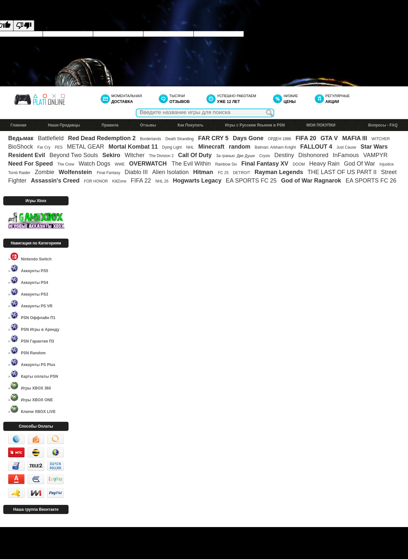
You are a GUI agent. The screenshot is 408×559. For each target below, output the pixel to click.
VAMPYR (375, 155)
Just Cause (346, 147)
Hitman (204, 172)
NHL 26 (161, 181)
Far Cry (43, 147)
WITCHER (380, 139)
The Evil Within (191, 163)
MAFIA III (354, 138)
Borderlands (150, 139)
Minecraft (211, 146)
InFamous (346, 155)
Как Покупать (190, 125)
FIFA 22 (141, 180)
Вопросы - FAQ (383, 125)
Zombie (44, 172)
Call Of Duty (195, 155)
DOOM (299, 164)
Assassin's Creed (55, 180)
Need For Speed (30, 163)
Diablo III (136, 172)
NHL (190, 147)
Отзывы (148, 125)
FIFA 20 (305, 138)
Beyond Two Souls (73, 155)
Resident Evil (26, 155)
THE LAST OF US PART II (342, 172)
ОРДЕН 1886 (279, 139)
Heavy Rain (324, 163)
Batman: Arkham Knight (276, 147)
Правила (110, 125)
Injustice (386, 164)
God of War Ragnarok (311, 180)
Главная (18, 125)
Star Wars (373, 146)
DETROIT (241, 172)
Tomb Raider (19, 172)
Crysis (264, 156)
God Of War (359, 163)
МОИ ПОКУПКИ (321, 125)
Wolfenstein (76, 172)
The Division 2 (161, 156)
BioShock (20, 146)
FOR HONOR (96, 181)
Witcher (135, 155)
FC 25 (223, 172)
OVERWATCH (148, 163)
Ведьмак (21, 138)
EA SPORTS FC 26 (371, 180)
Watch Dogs (94, 163)
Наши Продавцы (64, 125)
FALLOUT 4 (316, 146)
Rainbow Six (226, 164)
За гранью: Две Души (235, 156)
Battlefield (51, 138)
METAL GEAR (85, 146)
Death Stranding (179, 139)
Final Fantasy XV (264, 163)
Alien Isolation (170, 172)
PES (59, 147)
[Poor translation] (23, 25)
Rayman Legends (279, 172)
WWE (120, 164)
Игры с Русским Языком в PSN (255, 125)
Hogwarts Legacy (197, 180)
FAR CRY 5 (213, 138)
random (239, 146)
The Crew (65, 164)
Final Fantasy (108, 172)
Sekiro (111, 155)
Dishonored (313, 155)
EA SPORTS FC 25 (251, 180)
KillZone (119, 181)
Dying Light (172, 147)
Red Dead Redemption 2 (101, 138)
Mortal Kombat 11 (133, 146)
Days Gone (248, 138)
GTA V (329, 138)
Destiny (284, 155)
